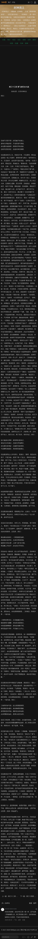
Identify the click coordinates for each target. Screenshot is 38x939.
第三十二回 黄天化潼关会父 (17, 896)
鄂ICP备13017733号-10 (29, 930)
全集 (3, 40)
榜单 (26, 43)
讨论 (13, 2)
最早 (34, 903)
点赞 (19, 920)
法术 (29, 40)
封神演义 (24, 91)
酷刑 (34, 40)
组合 (14, 40)
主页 (19, 91)
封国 (11, 43)
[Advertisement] (19, 65)
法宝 (19, 40)
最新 (31, 903)
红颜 (16, 43)
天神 (21, 43)
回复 (23, 920)
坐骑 (24, 40)
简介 (8, 40)
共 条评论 (6, 903)
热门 (9, 2)
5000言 (4, 2)
